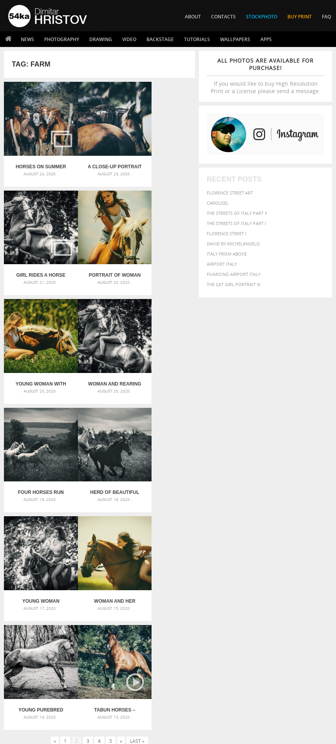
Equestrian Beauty (90, 717)
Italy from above (227, 254)
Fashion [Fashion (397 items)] (297, 575)
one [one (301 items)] (254, 590)
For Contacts (104, 689)
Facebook (188, 661)
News (27, 39)
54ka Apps (19, 689)
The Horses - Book (29, 680)
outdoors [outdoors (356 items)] (296, 590)
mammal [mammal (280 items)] (301, 582)
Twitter (186, 651)
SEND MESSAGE (295, 672)
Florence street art (230, 193)
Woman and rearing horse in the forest (163, 255)
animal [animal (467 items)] (237, 554)
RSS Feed (171, 717)
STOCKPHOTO (261, 16)
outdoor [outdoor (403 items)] (271, 590)
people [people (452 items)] (318, 589)
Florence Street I (226, 233)
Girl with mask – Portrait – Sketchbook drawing (168, 582)
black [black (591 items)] (293, 562)
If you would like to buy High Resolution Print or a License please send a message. (265, 76)
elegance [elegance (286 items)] (308, 569)
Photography (61, 39)
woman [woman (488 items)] (278, 605)
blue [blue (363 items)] (308, 562)
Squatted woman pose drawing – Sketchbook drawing (168, 591)
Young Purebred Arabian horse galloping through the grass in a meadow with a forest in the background (99, 452)
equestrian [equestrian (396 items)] (242, 575)
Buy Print (299, 16)
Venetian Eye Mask (136, 717)
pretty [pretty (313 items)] (281, 597)
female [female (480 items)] (317, 575)
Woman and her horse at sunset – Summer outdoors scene (36, 452)
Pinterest (187, 681)
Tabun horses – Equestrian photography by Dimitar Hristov (163, 452)
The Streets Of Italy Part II (237, 213)
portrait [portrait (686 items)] (259, 597)
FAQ (326, 16)
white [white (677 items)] (258, 605)
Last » (137, 483)
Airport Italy (222, 264)
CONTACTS (223, 16)
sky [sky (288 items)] (292, 597)
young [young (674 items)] (299, 605)
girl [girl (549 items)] (233, 581)
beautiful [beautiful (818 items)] (244, 561)
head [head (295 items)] (255, 582)
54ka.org (73, 735)
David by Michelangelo (233, 244)
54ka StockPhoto (28, 660)
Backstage (160, 39)
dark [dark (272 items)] (292, 569)
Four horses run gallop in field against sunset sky (35, 353)
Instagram (188, 671)
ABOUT (193, 16)
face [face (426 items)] (279, 575)
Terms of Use (116, 735)
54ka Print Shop (26, 650)
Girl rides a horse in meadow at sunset (163, 156)
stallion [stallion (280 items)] (305, 597)
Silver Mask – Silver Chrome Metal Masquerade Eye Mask (58, 591)
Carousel (218, 203)
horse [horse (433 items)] (269, 582)
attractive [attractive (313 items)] (269, 554)
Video (129, 39)
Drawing (100, 39)
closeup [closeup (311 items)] (250, 569)
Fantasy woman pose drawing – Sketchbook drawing (168, 572)
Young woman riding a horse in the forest (163, 353)
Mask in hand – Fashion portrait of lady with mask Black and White (58, 572)
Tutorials (197, 39)
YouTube (186, 691)
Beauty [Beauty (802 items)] (272, 561)
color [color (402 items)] (267, 569)
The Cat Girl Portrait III (233, 284)
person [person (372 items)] (236, 597)
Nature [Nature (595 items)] (238, 589)
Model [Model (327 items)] (316, 582)
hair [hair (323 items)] (244, 582)
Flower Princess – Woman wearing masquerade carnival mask (58, 600)
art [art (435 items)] (252, 554)
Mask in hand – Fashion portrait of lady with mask (58, 582)
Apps (266, 39)
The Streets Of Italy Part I (236, 223)
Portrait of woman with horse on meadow (36, 255)
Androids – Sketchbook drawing (156, 563)
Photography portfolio (36, 670)
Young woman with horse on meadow (99, 255)
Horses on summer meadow (36, 156)
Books (95, 670)
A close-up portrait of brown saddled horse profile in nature (99, 156)
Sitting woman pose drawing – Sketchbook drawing (168, 600)
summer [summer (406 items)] (238, 605)
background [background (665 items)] (301, 553)
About (95, 650)
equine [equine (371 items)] (265, 575)
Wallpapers (235, 39)
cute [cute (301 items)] (281, 569)
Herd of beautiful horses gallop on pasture (99, 353)
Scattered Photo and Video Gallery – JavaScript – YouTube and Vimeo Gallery (58, 563)
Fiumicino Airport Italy (233, 274)
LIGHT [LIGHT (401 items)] (284, 582)
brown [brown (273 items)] (234, 569)
